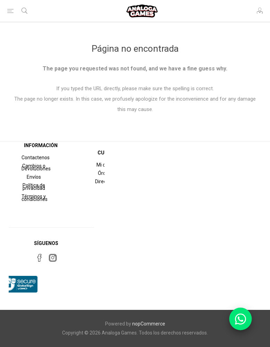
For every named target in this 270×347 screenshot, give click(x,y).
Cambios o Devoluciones (36, 167)
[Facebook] (39, 257)
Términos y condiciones (35, 198)
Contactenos (36, 157)
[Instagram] (52, 257)
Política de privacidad (34, 187)
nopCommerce (148, 324)
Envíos (34, 177)
